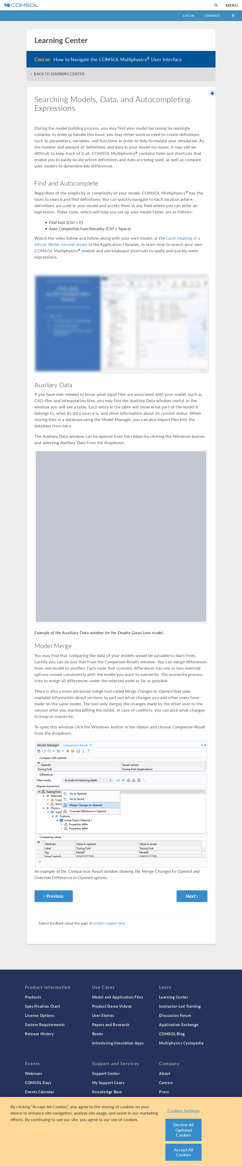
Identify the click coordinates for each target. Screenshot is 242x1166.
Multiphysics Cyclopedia (181, 1043)
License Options (39, 1015)
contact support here (109, 923)
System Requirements (45, 1024)
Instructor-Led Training (180, 1006)
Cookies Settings (183, 1110)
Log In (188, 16)
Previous (54, 896)
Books (97, 1033)
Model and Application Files (117, 997)
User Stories (103, 1015)
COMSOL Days (38, 1082)
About (164, 1073)
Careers (166, 1082)
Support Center (106, 1073)
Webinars (33, 1073)
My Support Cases (108, 1082)
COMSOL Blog (172, 1033)
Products (33, 997)
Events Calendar (39, 1091)
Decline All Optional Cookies (183, 1130)
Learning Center (173, 997)
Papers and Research (111, 1024)
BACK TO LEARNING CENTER (59, 73)
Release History (39, 1033)
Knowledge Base (107, 1091)
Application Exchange (178, 1024)
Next (192, 896)
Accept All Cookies (183, 1152)
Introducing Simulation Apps (118, 1043)
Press (164, 1091)
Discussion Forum (175, 1015)
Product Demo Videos (112, 1006)
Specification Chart (42, 1006)
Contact (212, 16)
